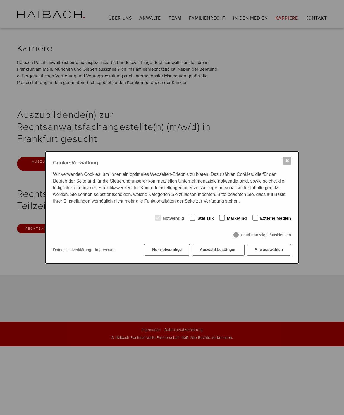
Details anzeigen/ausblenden (266, 235)
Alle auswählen (269, 250)
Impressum (104, 250)
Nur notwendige (167, 250)
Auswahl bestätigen (218, 250)
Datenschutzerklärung (72, 250)
